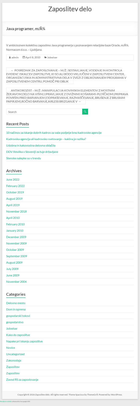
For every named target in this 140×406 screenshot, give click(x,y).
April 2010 (13, 217)
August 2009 (14, 262)
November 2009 (16, 243)
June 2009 (12, 275)
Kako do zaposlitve (18, 335)
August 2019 (14, 198)
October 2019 (15, 192)
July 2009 (12, 268)
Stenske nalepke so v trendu (23, 158)
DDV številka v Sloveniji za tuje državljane (32, 151)
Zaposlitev (13, 366)
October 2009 (15, 249)
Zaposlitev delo (70, 9)
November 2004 (16, 281)
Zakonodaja (13, 360)
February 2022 (15, 185)
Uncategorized (15, 354)
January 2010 (14, 230)
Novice (10, 347)
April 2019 (13, 205)
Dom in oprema (16, 309)
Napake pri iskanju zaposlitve (24, 341)
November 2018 (16, 211)
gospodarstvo (15, 322)
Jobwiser (52, 57)
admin (15, 57)
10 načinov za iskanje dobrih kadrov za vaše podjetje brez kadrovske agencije (54, 132)
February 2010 (15, 224)
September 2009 (16, 256)
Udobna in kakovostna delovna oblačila (30, 145)
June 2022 (12, 179)
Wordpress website (6, 401)
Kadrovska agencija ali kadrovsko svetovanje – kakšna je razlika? (46, 139)
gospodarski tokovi (18, 315)
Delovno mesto (15, 303)
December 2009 (16, 237)
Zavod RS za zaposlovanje (22, 379)
